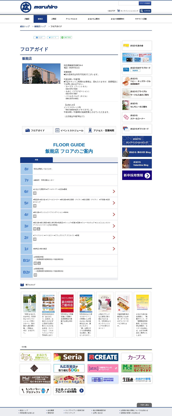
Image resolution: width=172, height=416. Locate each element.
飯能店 (40, 19)
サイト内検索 (145, 3)
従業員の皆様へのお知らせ (130, 413)
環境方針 (51, 413)
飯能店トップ (40, 26)
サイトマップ (70, 413)
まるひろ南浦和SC (117, 19)
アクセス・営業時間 (101, 131)
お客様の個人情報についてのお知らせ (134, 410)
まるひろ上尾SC (94, 19)
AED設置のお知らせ (27, 413)
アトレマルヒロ (71, 19)
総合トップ (25, 26)
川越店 (26, 19)
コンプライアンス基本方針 (75, 410)
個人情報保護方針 (99, 410)
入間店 (53, 19)
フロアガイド (35, 131)
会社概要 (51, 410)
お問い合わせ (98, 413)
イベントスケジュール (69, 130)
